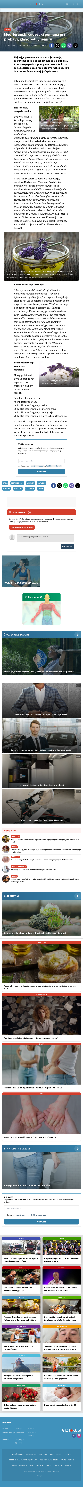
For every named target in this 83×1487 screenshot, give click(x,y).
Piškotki (67, 1454)
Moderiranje (55, 1454)
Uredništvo (31, 1454)
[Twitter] (57, 45)
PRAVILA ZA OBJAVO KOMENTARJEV (22, 527)
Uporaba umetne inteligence (58, 1465)
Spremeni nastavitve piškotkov (23, 1460)
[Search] (67, 4)
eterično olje (17, 483)
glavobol (29, 489)
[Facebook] (78, 4)
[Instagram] (73, 4)
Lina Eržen (11, 46)
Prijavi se (41, 471)
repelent (18, 489)
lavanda (30, 483)
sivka (5, 483)
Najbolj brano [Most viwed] (10, 830)
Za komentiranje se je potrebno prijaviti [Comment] (45, 538)
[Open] (5, 4)
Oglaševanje (17, 1454)
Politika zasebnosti (49, 1460)
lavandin (42, 483)
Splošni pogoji (67, 1460)
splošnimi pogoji (37, 466)
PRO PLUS (43, 1454)
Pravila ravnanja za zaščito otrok (27, 1465)
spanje (41, 489)
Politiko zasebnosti (54, 466)
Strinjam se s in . (41, 466)
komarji (6, 489)
